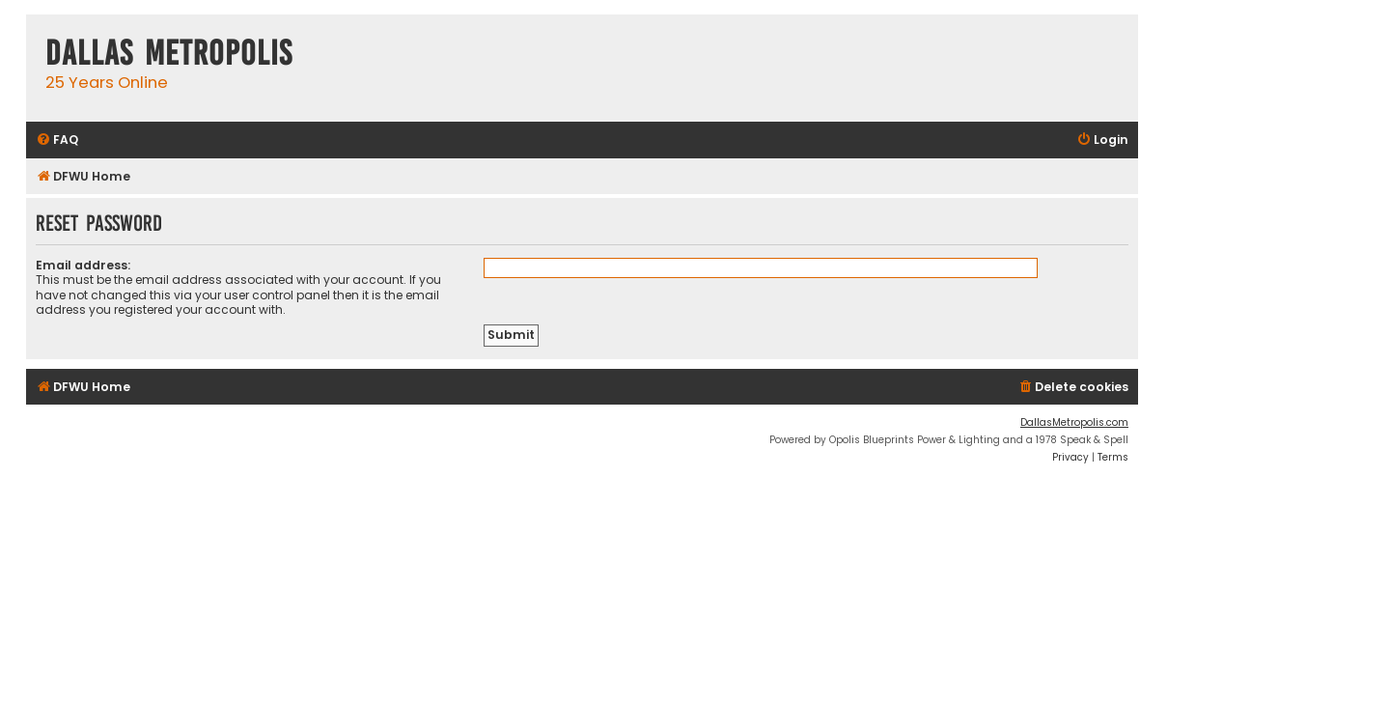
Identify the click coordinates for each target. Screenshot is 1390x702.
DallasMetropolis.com (1074, 422)
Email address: (83, 265)
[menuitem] (57, 140)
